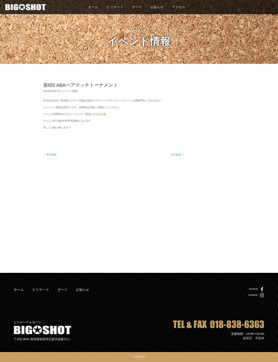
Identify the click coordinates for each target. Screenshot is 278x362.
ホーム (93, 7)
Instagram (253, 295)
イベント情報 (69, 91)
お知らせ (157, 7)
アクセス (178, 7)
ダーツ (137, 7)
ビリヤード (115, 7)
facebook (253, 289)
